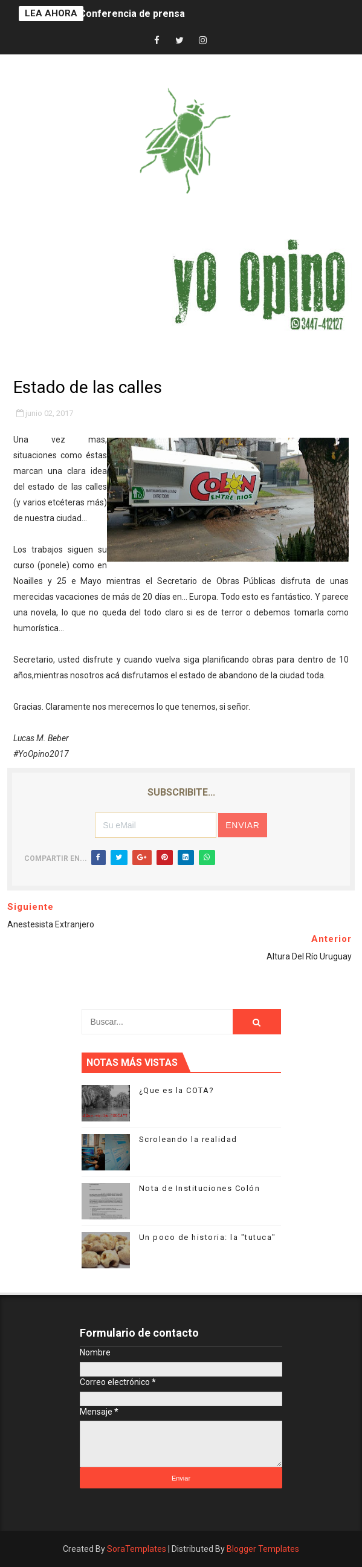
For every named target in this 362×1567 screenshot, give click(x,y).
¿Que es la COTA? (177, 1090)
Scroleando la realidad (188, 1139)
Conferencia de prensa (132, 13)
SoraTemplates (136, 1549)
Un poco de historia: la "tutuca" (207, 1237)
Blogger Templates (263, 1549)
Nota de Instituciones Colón (199, 1188)
